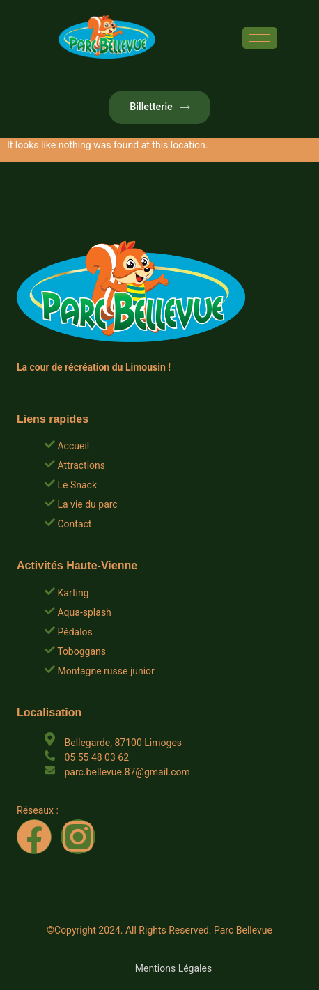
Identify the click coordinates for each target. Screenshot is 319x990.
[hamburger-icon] (259, 38)
